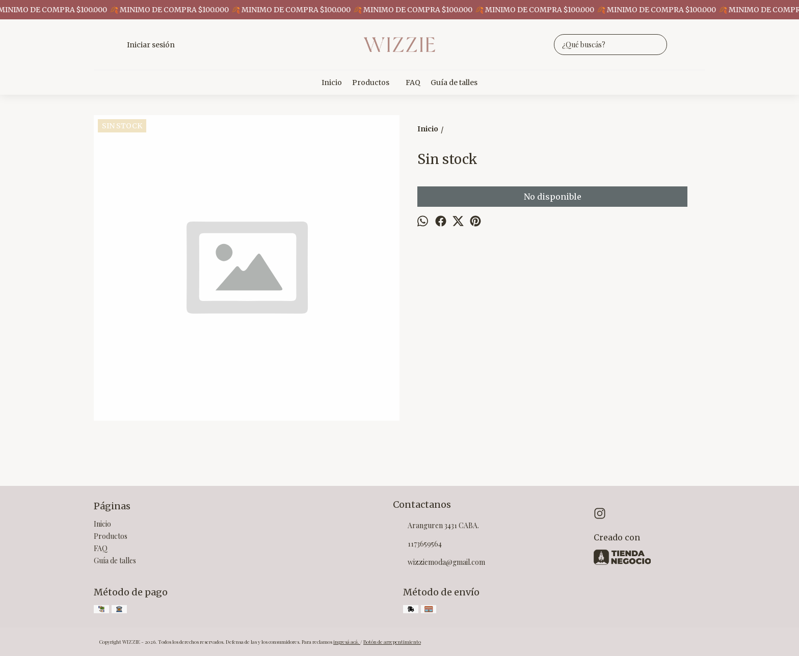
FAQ (413, 82)
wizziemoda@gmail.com (439, 563)
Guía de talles (454, 82)
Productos (376, 82)
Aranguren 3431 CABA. (436, 526)
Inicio (332, 82)
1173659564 (417, 544)
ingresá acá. (346, 641)
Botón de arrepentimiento (392, 641)
